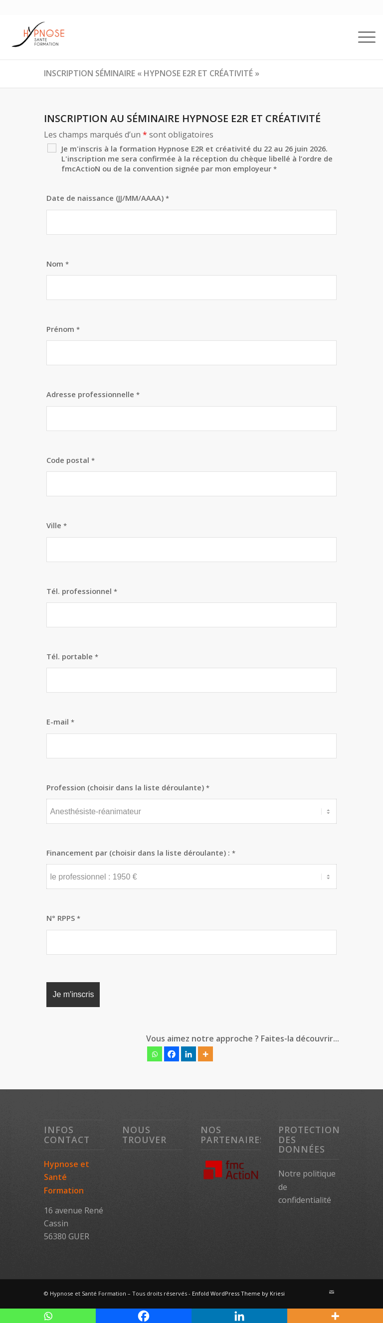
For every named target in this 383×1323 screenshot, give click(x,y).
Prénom (63, 329)
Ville (56, 525)
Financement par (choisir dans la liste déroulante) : (140, 853)
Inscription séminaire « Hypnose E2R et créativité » (151, 73)
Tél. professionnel (81, 591)
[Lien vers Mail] (331, 1292)
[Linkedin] (188, 1053)
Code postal (70, 460)
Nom (57, 264)
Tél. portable (72, 656)
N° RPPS (63, 918)
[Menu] (362, 36)
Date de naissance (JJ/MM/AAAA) (107, 198)
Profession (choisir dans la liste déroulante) (127, 787)
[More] (205, 1053)
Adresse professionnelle (93, 394)
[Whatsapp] (154, 1053)
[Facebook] (171, 1053)
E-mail (60, 722)
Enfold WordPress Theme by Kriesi (238, 1293)
